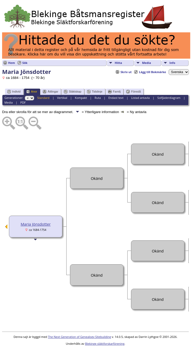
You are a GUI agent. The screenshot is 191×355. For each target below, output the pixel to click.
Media (146, 63)
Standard (43, 98)
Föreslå (133, 92)
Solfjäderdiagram (168, 98)
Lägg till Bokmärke (152, 72)
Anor (31, 92)
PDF (23, 102)
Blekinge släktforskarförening (104, 344)
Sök (25, 63)
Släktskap (72, 92)
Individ (14, 92)
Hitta (118, 63)
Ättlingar (50, 92)
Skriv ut (126, 72)
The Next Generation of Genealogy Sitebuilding (79, 337)
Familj (114, 92)
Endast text (116, 98)
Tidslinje (94, 92)
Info (172, 63)
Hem (11, 63)
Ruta (97, 98)
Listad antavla (140, 98)
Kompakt (81, 98)
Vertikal (62, 98)
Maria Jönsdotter (36, 224)
